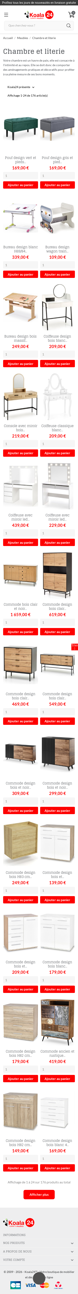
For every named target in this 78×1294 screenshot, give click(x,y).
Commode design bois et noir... (20, 785)
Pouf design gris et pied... (57, 160)
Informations (14, 1234)
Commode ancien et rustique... (57, 1053)
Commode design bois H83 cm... (20, 874)
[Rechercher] (39, 25)
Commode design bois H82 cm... (20, 1053)
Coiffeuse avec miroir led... (20, 517)
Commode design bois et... (57, 874)
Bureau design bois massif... (20, 338)
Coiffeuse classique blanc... (57, 428)
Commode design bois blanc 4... (57, 1143)
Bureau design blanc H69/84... (20, 249)
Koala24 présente (18, 87)
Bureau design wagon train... (57, 249)
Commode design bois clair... (57, 606)
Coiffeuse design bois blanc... (57, 338)
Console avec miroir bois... (20, 428)
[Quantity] (20, 175)
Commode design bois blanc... (57, 964)
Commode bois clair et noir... (20, 606)
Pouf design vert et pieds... (20, 160)
